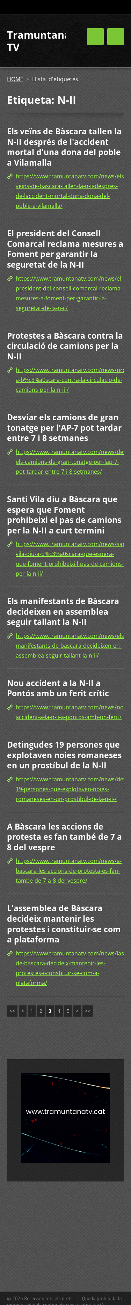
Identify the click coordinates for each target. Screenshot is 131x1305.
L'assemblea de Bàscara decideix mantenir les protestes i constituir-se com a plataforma (64, 923)
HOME (15, 79)
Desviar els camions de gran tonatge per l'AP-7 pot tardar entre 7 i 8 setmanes (64, 427)
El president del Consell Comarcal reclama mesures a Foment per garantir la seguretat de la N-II (65, 249)
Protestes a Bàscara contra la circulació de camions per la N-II (65, 346)
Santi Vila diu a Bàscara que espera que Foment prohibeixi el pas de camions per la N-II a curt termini (64, 514)
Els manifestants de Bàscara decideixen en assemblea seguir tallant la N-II (63, 611)
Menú (115, 36)
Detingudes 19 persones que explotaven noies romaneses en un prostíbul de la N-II (64, 755)
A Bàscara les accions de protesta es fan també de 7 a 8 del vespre (64, 837)
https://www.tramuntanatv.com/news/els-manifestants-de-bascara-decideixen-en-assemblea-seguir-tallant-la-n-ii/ (71, 645)
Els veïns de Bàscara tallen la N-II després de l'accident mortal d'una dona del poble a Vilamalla (64, 147)
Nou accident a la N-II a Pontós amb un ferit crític (58, 688)
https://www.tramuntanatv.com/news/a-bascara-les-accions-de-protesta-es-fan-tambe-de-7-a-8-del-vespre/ (69, 870)
